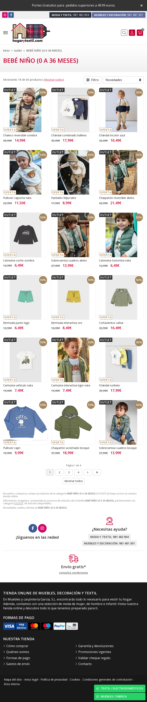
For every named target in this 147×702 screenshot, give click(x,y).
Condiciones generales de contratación (107, 679)
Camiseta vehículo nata (18, 385)
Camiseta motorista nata (115, 260)
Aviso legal (31, 679)
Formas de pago (18, 658)
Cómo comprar (17, 646)
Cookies (75, 679)
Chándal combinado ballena (68, 135)
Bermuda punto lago (16, 323)
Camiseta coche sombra (18, 260)
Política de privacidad (54, 679)
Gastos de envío (18, 664)
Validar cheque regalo (94, 658)
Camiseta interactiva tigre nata (70, 385)
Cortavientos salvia (111, 323)
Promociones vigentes (94, 652)
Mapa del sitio (13, 679)
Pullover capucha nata (17, 198)
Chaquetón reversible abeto (116, 198)
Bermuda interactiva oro (66, 323)
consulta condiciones (73, 573)
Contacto (85, 664)
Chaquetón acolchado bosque (70, 448)
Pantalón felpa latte (63, 198)
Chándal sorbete (109, 385)
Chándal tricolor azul (112, 135)
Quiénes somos (17, 652)
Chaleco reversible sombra (20, 135)
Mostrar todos (53, 79)
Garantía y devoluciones (96, 646)
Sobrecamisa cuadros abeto (69, 260)
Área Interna (12, 684)
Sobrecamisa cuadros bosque (118, 448)
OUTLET (18, 503)
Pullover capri (11, 448)
